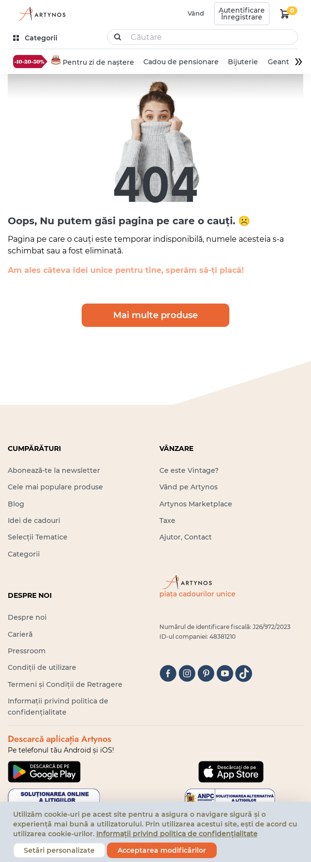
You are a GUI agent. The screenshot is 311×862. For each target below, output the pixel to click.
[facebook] (167, 673)
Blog (16, 504)
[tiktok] (243, 673)
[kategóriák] (36, 38)
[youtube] (224, 673)
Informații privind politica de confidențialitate (177, 833)
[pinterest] (205, 673)
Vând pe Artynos (188, 487)
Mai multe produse (155, 315)
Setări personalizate (59, 850)
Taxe (167, 520)
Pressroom (27, 650)
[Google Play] (44, 771)
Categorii (24, 554)
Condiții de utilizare (42, 667)
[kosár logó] (285, 13)
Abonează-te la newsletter (54, 470)
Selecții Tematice (38, 537)
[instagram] (186, 673)
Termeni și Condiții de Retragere (65, 684)
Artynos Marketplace (195, 504)
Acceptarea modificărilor (162, 850)
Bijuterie (243, 61)
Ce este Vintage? (189, 470)
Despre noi (27, 617)
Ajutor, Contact (185, 537)
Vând (196, 13)
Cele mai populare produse (55, 487)
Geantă (280, 61)
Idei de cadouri (34, 520)
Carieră (20, 634)
